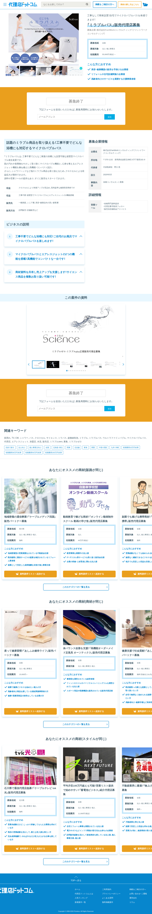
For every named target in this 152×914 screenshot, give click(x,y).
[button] (38, 364)
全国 (47, 447)
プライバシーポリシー (111, 894)
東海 (85, 447)
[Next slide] (123, 364)
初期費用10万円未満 (130, 447)
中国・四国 (103, 447)
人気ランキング (81, 898)
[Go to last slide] (29, 364)
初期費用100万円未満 (53, 453)
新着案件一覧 (80, 902)
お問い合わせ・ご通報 (138, 894)
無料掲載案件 (107, 902)
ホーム (77, 889)
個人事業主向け (35, 447)
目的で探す (10, 447)
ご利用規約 (106, 889)
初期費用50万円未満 (33, 453)
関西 (93, 447)
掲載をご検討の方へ (104, 4)
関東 (68, 447)
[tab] (67, 370)
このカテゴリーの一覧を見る (76, 587)
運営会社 (133, 898)
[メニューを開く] (5, 4)
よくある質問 (107, 898)
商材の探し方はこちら (129, 4)
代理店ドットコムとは (84, 894)
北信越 (77, 447)
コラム (132, 902)
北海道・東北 (58, 447)
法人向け (21, 447)
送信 (109, 117)
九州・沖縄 (115, 447)
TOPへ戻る (76, 880)
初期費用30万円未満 (13, 453)
